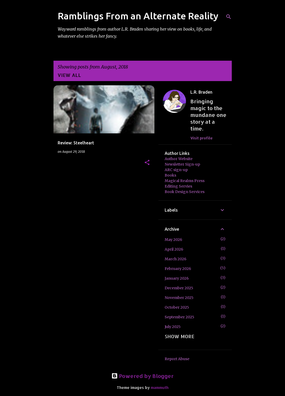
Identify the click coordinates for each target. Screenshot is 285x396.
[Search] (228, 16)
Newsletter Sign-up (182, 164)
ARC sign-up (176, 169)
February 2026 (178, 268)
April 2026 (174, 249)
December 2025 (179, 288)
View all (69, 75)
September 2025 (179, 317)
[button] (147, 162)
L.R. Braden (201, 92)
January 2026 (177, 278)
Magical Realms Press (185, 180)
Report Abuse (177, 359)
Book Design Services (185, 191)
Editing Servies (178, 186)
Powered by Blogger (142, 375)
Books (170, 175)
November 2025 (179, 297)
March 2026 (175, 259)
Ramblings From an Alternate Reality (138, 15)
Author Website (178, 158)
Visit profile (201, 138)
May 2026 (173, 239)
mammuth (160, 387)
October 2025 (177, 307)
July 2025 (173, 326)
